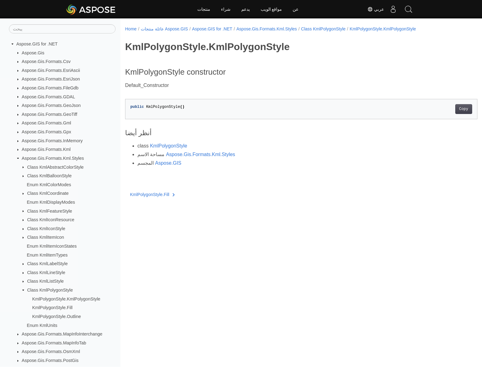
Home (130, 28)
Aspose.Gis (33, 52)
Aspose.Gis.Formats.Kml (46, 149)
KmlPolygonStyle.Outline (56, 316)
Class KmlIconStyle (46, 228)
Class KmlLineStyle (46, 272)
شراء (226, 9)
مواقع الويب (271, 9)
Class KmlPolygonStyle (50, 290)
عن (295, 9)
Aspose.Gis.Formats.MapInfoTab (54, 342)
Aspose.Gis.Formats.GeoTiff (49, 114)
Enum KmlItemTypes (47, 255)
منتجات (203, 9)
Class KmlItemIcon (45, 237)
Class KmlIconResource (50, 219)
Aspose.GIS (168, 163)
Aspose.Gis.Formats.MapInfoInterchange (62, 334)
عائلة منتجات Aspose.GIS (164, 28)
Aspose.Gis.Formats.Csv (46, 61)
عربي (375, 9)
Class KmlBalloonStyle (49, 175)
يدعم (245, 9)
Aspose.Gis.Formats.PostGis (50, 360)
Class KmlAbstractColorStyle (55, 167)
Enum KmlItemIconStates (52, 246)
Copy (439, 109)
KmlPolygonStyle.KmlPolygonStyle (66, 298)
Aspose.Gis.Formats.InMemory (52, 140)
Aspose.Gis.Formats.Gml (46, 122)
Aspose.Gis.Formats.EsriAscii (51, 70)
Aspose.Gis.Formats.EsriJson (51, 79)
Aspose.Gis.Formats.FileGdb (50, 87)
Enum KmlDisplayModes (51, 202)
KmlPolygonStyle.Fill (52, 307)
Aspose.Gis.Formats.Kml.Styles (53, 158)
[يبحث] (62, 28)
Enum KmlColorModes (49, 184)
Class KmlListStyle (45, 281)
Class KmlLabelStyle (47, 263)
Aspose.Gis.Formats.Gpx (46, 131)
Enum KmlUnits (42, 325)
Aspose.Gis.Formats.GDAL (48, 96)
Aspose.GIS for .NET (36, 43)
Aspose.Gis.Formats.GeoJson (51, 105)
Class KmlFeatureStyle (49, 211)
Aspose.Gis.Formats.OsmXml (51, 351)
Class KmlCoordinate (48, 193)
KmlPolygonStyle (168, 145)
